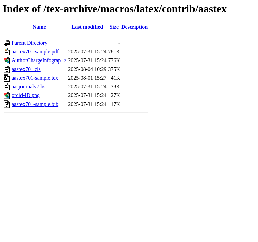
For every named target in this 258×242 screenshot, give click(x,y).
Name (39, 27)
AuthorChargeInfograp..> (39, 60)
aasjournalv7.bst (29, 86)
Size (114, 27)
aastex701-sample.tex (35, 78)
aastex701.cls (26, 69)
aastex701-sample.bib (35, 104)
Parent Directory (29, 43)
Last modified (87, 27)
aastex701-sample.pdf (35, 51)
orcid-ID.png (26, 95)
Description (134, 27)
